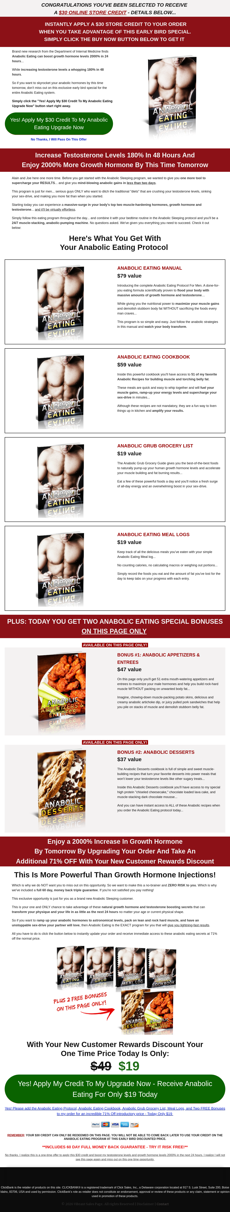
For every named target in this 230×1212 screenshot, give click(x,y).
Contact (163, 1204)
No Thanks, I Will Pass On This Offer (59, 139)
